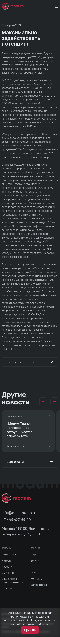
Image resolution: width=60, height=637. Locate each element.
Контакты (37, 578)
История (7, 560)
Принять (30, 630)
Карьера (7, 588)
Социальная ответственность (12, 580)
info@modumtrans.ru (20, 513)
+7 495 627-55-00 (16, 520)
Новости (7, 566)
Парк (34, 554)
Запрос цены (39, 584)
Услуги (35, 560)
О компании (9, 554)
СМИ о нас (8, 572)
